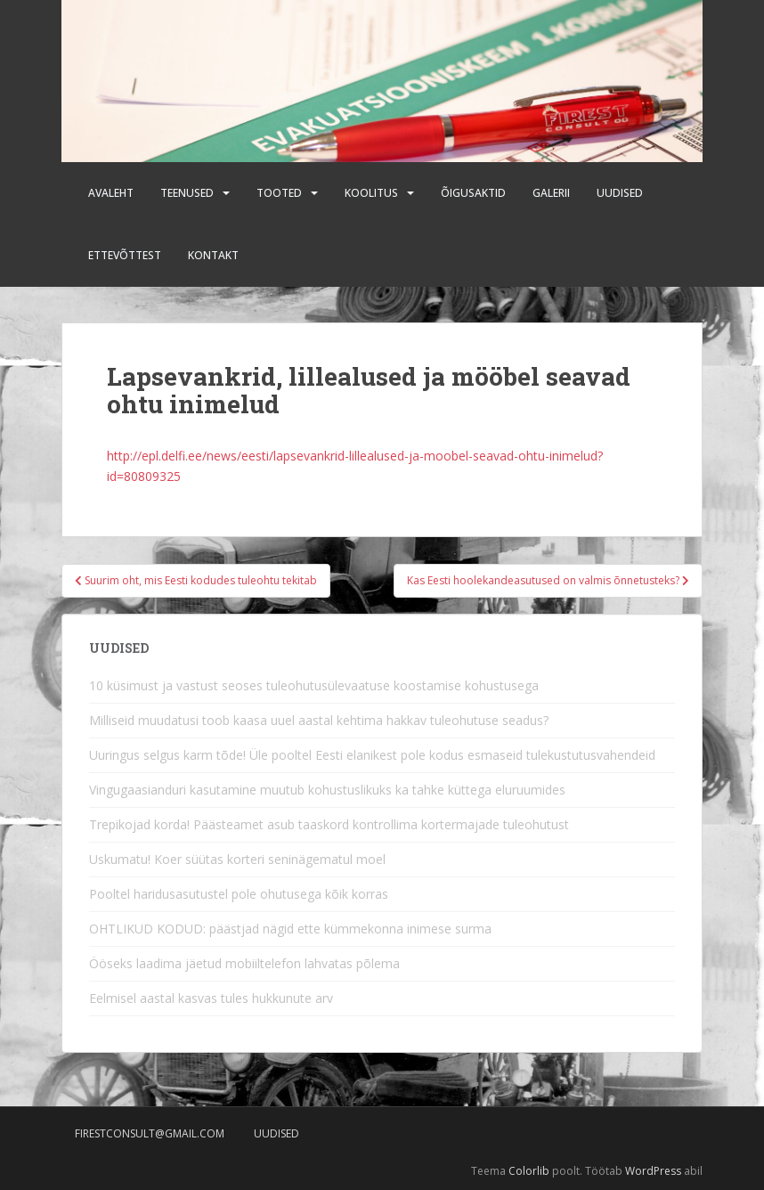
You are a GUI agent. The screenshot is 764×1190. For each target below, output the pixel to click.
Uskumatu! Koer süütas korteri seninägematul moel (237, 859)
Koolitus (371, 192)
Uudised (620, 192)
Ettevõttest (124, 255)
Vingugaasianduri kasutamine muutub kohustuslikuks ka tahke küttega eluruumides (327, 789)
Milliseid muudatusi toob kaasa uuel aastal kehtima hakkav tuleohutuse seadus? (319, 720)
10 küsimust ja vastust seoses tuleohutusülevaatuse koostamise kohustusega (314, 685)
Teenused (187, 192)
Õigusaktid (473, 192)
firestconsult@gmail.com (149, 1133)
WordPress (653, 1170)
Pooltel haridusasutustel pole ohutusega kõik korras (238, 893)
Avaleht (111, 192)
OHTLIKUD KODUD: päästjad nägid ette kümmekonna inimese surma (290, 928)
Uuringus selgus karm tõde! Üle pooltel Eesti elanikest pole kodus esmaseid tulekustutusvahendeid (372, 754)
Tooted (279, 192)
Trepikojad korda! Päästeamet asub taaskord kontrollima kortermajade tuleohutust (329, 824)
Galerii (551, 192)
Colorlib (528, 1170)
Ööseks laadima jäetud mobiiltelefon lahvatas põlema (244, 963)
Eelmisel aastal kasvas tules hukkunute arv (211, 998)
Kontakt (213, 255)
